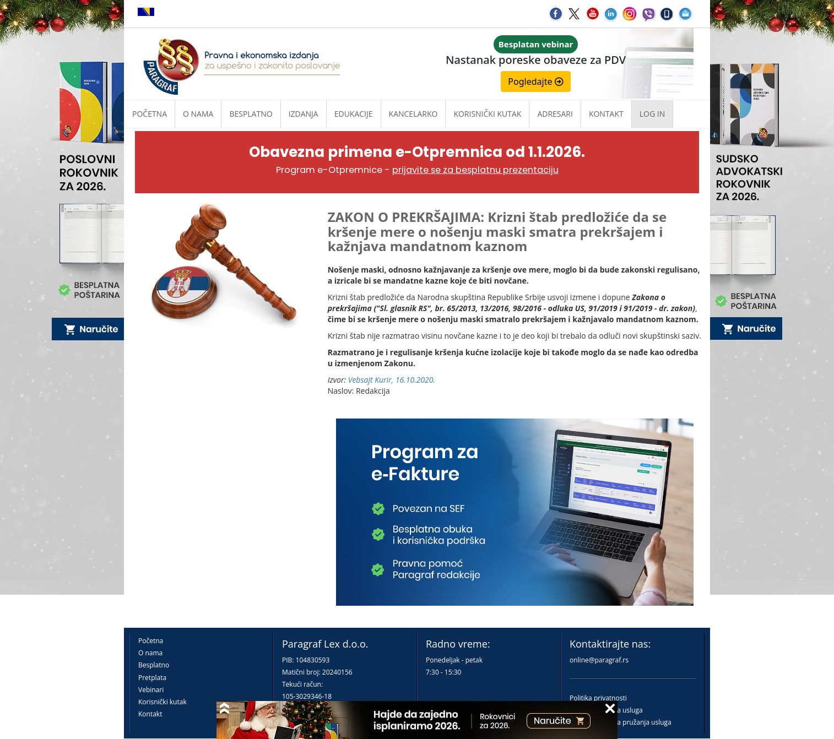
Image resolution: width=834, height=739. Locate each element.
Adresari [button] (555, 113)
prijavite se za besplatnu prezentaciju (475, 170)
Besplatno (250, 113)
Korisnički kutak (162, 702)
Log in (652, 113)
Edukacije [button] (353, 113)
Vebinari (151, 689)
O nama (198, 113)
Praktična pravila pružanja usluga (620, 722)
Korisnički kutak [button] (487, 113)
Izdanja (303, 113)
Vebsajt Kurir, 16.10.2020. (391, 379)
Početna (149, 113)
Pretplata (152, 677)
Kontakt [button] (606, 113)
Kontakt (150, 714)
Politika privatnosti (598, 698)
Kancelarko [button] (413, 113)
